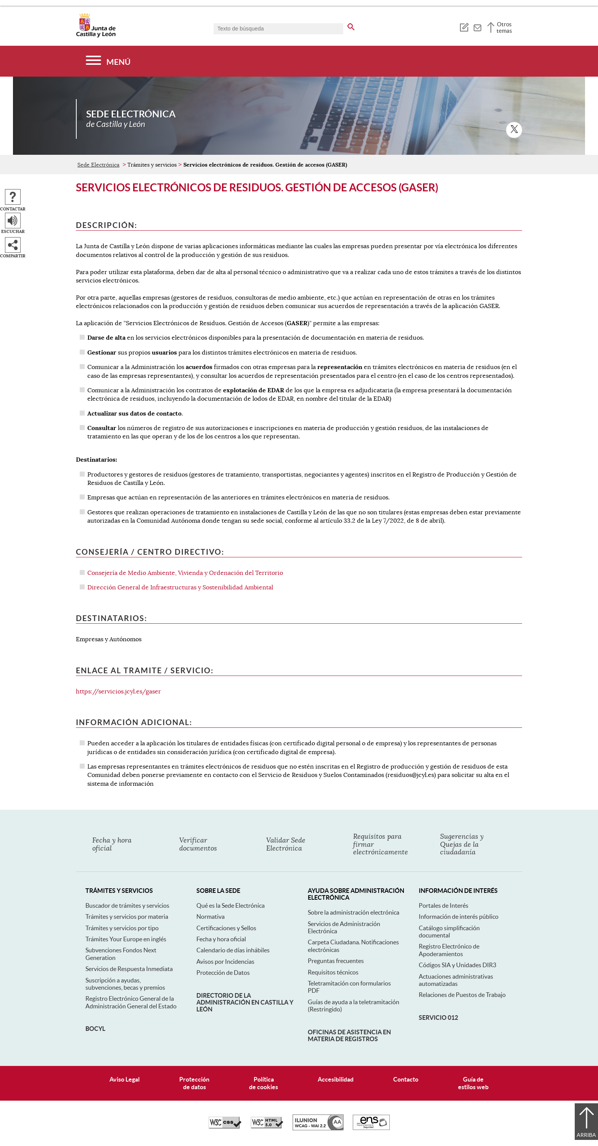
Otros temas (504, 27)
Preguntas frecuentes (336, 960)
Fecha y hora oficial (221, 939)
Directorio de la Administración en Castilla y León (244, 1002)
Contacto (405, 1079)
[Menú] (108, 61)
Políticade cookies (263, 1083)
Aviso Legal (124, 1079)
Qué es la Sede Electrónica (230, 905)
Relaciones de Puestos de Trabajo (462, 994)
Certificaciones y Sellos (226, 928)
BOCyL (95, 1028)
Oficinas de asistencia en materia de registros (349, 1035)
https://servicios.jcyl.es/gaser (118, 691)
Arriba (586, 1135)
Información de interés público (458, 916)
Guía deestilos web (473, 1083)
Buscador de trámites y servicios (127, 905)
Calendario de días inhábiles (233, 950)
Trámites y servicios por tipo (122, 928)
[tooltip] (464, 26)
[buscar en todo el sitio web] (351, 25)
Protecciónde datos (194, 1083)
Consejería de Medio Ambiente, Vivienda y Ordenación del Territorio (185, 573)
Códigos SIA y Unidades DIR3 (457, 964)
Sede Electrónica (98, 164)
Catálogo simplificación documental (449, 932)
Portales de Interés (443, 905)
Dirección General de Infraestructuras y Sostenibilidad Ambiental (180, 587)
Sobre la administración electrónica (353, 912)
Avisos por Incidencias (225, 961)
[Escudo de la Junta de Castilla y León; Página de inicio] (96, 36)
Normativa (210, 916)
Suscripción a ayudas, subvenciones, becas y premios (125, 984)
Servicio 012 (438, 1017)
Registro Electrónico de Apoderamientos (449, 950)
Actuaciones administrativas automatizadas (456, 980)
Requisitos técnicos (333, 972)
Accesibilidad (336, 1079)
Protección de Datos (223, 972)
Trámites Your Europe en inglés (125, 939)
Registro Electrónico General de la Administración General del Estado (131, 1002)
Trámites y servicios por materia (126, 916)
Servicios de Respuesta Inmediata (129, 968)
